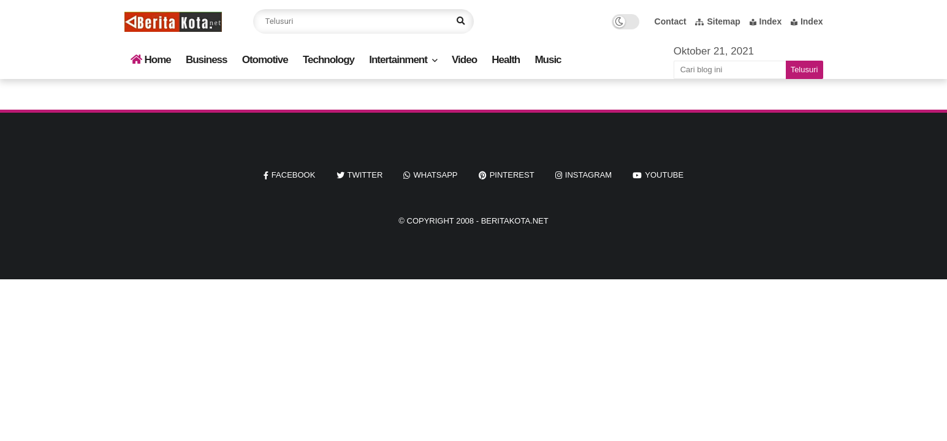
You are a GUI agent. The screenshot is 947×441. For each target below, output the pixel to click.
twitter (365, 174)
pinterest (512, 174)
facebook (294, 174)
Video (464, 60)
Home (151, 60)
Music (547, 60)
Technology (328, 60)
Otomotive (265, 60)
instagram (588, 174)
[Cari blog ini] (730, 70)
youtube (664, 174)
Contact (670, 21)
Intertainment (398, 60)
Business (206, 60)
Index (766, 21)
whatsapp (435, 174)
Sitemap (717, 21)
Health (506, 60)
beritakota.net (515, 220)
